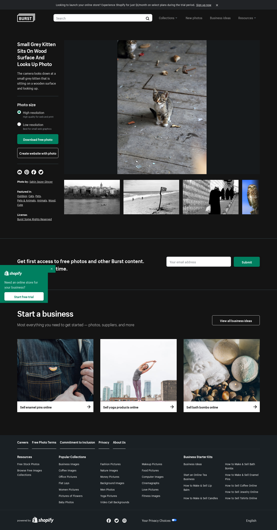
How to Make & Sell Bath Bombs (240, 466)
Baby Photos (66, 502)
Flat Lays (64, 483)
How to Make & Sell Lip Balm (198, 487)
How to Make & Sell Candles (201, 498)
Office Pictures (68, 476)
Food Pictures (150, 470)
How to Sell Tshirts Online (241, 498)
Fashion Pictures (110, 464)
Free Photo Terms (44, 441)
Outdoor (22, 196)
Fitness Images (151, 495)
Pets (38, 196)
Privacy (104, 441)
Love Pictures (150, 489)
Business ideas (220, 17)
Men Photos (107, 489)
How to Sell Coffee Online (241, 485)
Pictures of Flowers (71, 495)
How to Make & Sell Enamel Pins (242, 476)
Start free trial (24, 296)
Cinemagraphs (150, 483)
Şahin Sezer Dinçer (41, 181)
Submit (247, 261)
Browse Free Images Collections (29, 472)
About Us (119, 441)
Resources (247, 17)
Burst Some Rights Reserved (34, 219)
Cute (20, 204)
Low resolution (33, 124)
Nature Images (109, 470)
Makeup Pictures (152, 464)
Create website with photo (37, 152)
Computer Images (152, 476)
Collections (168, 17)
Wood (51, 200)
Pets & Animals (26, 200)
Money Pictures (109, 476)
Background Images (112, 483)
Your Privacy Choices (159, 520)
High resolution (33, 112)
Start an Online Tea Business (195, 476)
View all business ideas (236, 320)
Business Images (69, 464)
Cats (31, 196)
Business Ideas (193, 464)
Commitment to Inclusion (77, 441)
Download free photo (37, 139)
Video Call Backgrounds (114, 502)
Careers (22, 441)
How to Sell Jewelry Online (241, 491)
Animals (42, 200)
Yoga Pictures (108, 495)
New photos (194, 17)
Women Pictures (69, 489)
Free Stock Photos (28, 464)
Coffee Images (67, 470)
